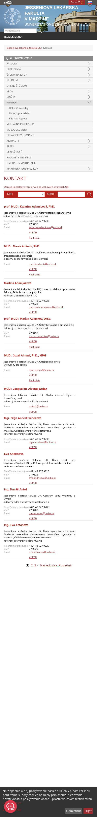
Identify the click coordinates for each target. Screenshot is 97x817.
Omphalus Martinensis (21, 163)
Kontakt (12, 102)
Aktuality (13, 140)
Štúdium (12, 80)
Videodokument (17, 129)
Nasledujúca (48, 565)
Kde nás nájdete (18, 118)
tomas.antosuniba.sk (41, 513)
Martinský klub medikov (22, 168)
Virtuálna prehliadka (20, 124)
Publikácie (34, 238)
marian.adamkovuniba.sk (44, 336)
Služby (11, 97)
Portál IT (75, 2)
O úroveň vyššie (21, 58)
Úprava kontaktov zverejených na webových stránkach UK (36, 187)
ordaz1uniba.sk (38, 406)
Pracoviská (14, 69)
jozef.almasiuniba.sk (41, 370)
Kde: (10, 194)
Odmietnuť (73, 811)
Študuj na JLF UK (17, 74)
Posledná (65, 565)
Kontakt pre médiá (19, 113)
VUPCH (33, 232)
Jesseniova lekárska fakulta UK (24, 48)
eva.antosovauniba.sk (42, 552)
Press (10, 146)
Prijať (88, 811)
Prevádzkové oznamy (20, 135)
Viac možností (12, 810)
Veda (10, 91)
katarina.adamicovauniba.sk (45, 227)
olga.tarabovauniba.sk (42, 442)
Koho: (51, 194)
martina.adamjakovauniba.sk (46, 307)
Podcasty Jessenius (19, 157)
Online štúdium (17, 85)
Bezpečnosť (14, 152)
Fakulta (12, 63)
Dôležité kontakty (18, 108)
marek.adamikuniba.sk (42, 264)
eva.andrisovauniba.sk (42, 478)
